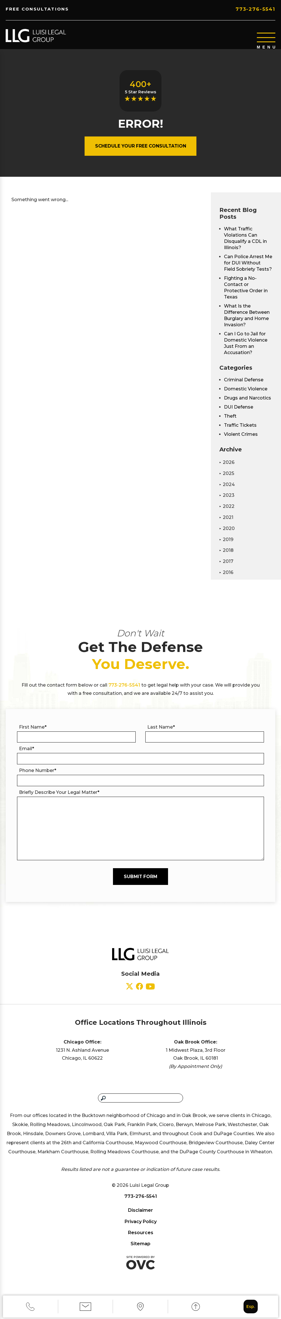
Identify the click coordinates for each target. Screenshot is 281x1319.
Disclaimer (140, 1219)
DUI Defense (238, 413)
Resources (140, 1241)
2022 (226, 513)
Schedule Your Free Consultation (140, 152)
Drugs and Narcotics (247, 404)
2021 (226, 524)
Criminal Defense (243, 386)
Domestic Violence (245, 395)
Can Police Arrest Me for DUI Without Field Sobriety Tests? (248, 269)
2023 (226, 501)
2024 (227, 491)
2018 (226, 556)
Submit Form (140, 885)
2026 (226, 469)
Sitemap (140, 1252)
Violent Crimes (241, 440)
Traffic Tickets (240, 431)
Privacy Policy (141, 1230)
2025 (226, 480)
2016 (226, 579)
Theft (230, 422)
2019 (226, 546)
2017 (226, 568)
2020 (227, 535)
